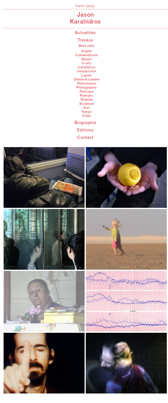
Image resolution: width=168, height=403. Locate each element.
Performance (86, 83)
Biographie (85, 123)
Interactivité (86, 71)
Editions (85, 130)
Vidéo (86, 116)
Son (86, 108)
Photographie (86, 88)
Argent (86, 51)
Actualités (85, 33)
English (80, 6)
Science (86, 100)
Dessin (86, 59)
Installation (86, 67)
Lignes (86, 75)
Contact (85, 138)
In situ (86, 63)
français (90, 6)
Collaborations (86, 55)
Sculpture (86, 104)
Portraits (86, 96)
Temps (86, 112)
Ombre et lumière (86, 79)
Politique (86, 92)
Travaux (85, 40)
